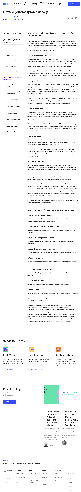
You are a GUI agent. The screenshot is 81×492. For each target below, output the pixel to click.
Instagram (70, 490)
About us (44, 473)
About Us (42, 4)
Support (57, 473)
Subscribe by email (71, 474)
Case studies (7, 478)
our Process (26, 4)
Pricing (34, 4)
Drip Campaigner (20, 477)
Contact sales (74, 4)
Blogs (59, 4)
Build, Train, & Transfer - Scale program (33, 480)
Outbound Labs (59, 477)
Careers (44, 484)
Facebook (70, 478)
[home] (5, 4)
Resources (50, 4)
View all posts (10, 401)
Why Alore (45, 481)
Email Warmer (19, 473)
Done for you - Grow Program (33, 474)
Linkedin (70, 482)
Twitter (69, 486)
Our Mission (45, 477)
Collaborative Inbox (19, 481)
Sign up (6, 482)
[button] (17, 4)
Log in (5, 486)
